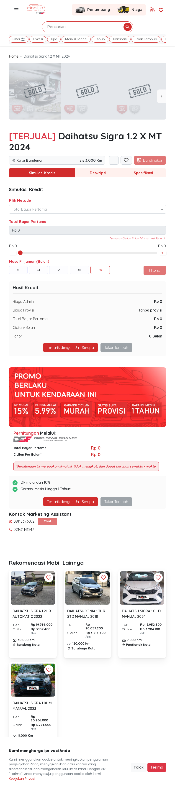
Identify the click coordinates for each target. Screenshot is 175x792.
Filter (18, 39)
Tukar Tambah (116, 347)
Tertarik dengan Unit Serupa (70, 347)
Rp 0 (158, 301)
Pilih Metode (20, 200)
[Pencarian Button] (128, 27)
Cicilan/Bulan (24, 327)
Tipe (54, 39)
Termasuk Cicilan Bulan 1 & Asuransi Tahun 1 (137, 238)
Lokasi (38, 39)
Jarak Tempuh (146, 39)
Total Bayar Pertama (27, 221)
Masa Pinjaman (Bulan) (29, 261)
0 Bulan (155, 336)
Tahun (100, 39)
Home (13, 56)
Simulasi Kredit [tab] (42, 173)
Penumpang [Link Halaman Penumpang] (92, 9)
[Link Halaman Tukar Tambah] (152, 10)
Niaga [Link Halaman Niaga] (129, 9)
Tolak (139, 767)
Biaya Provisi (23, 310)
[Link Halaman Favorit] (161, 9)
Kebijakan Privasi (22, 778)
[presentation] (161, 96)
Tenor (17, 336)
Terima (156, 767)
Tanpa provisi (150, 310)
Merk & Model (76, 39)
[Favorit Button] (48, 577)
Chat (47, 521)
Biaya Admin (23, 301)
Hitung (154, 270)
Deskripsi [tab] (98, 173)
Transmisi (120, 39)
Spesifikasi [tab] (143, 173)
